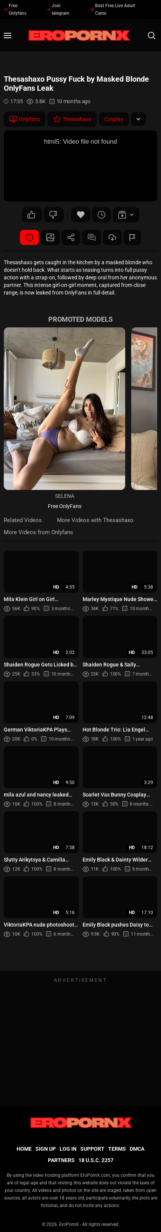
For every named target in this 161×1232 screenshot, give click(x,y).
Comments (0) (91, 237)
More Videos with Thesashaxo (95, 520)
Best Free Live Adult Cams (112, 9)
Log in (68, 1149)
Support (92, 1149)
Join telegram (58, 9)
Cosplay (113, 119)
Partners (61, 1160)
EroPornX (69, 1224)
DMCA (137, 1149)
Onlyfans (24, 119)
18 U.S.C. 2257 (95, 1160)
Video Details (29, 237)
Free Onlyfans (15, 9)
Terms (117, 1149)
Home (24, 1149)
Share (71, 237)
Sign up (45, 1149)
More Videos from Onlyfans (38, 532)
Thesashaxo (72, 119)
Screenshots (50, 237)
